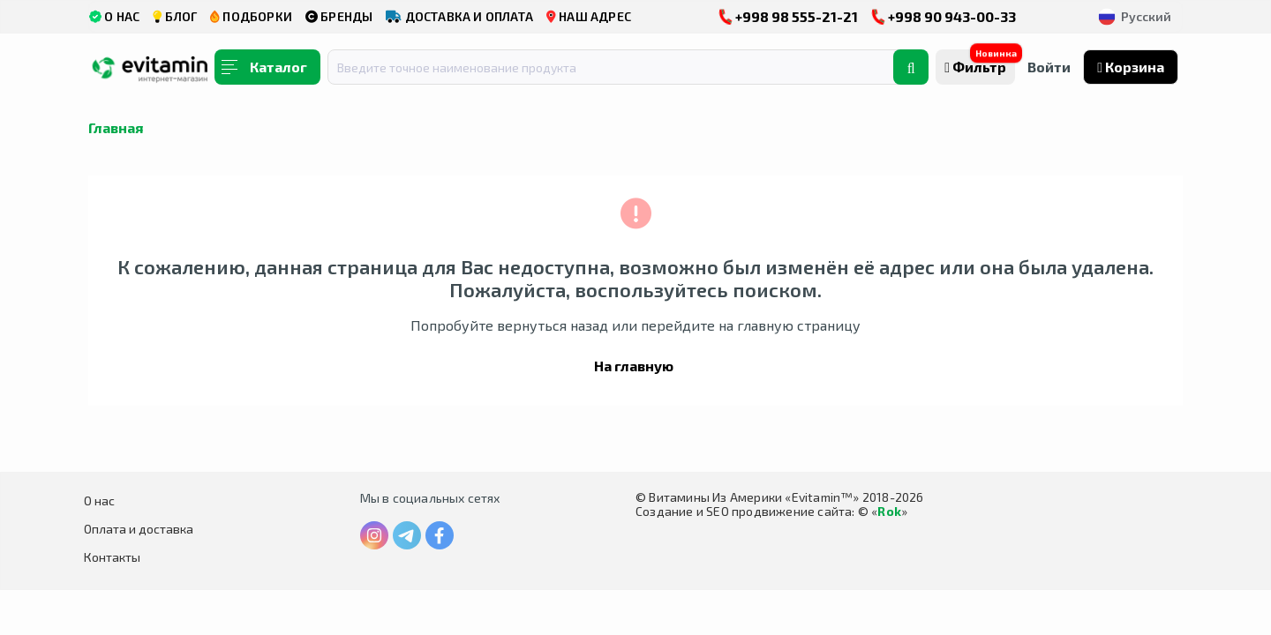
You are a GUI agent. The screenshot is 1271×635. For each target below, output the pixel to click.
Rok (889, 511)
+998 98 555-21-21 (788, 16)
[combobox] (621, 67)
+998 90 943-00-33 (943, 16)
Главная (115, 127)
